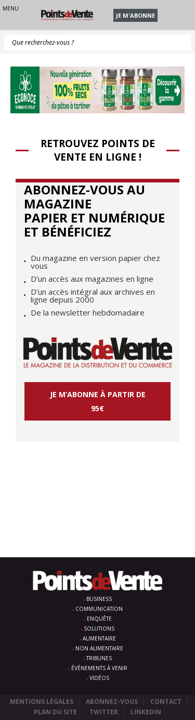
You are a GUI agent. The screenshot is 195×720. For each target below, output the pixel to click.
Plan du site (55, 712)
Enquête (99, 618)
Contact (165, 701)
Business (99, 599)
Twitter (103, 712)
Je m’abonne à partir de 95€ (98, 401)
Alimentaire (99, 638)
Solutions (99, 628)
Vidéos (99, 678)
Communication (99, 608)
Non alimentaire (99, 648)
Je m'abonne (135, 15)
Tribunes (99, 658)
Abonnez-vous (112, 701)
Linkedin (146, 712)
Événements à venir (99, 668)
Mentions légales (41, 701)
